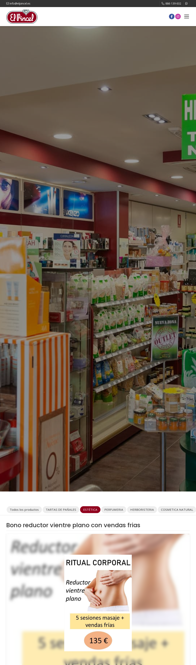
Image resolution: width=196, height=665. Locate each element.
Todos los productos (24, 510)
